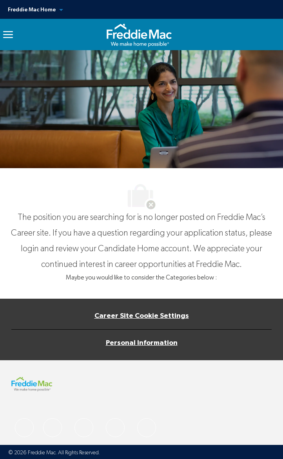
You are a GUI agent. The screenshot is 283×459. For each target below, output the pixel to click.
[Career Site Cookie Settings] (142, 316)
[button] (141, 9)
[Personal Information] (141, 343)
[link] (139, 34)
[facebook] (24, 427)
